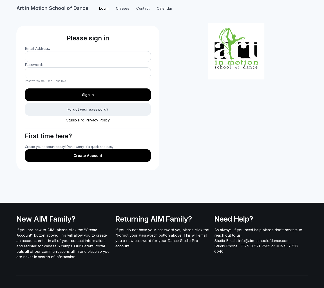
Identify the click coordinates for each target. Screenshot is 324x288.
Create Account (88, 155)
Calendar (164, 8)
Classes (122, 8)
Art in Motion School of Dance (52, 8)
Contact (143, 8)
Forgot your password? (87, 109)
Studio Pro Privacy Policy (88, 120)
